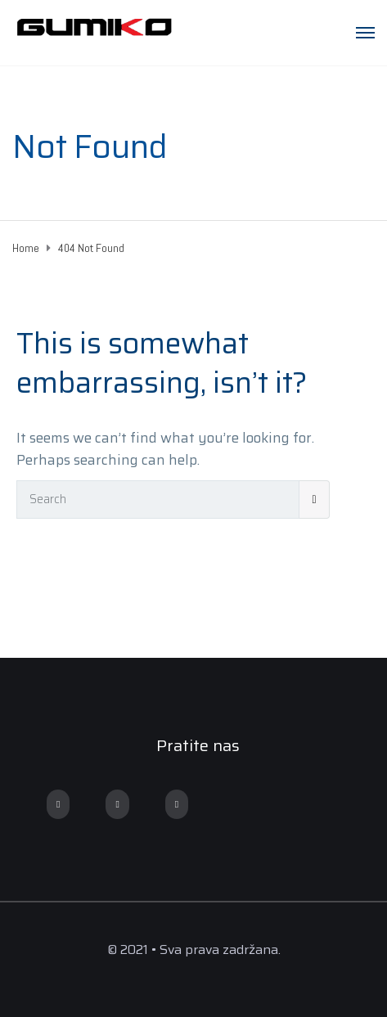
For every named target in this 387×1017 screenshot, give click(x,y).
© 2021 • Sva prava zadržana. (194, 949)
